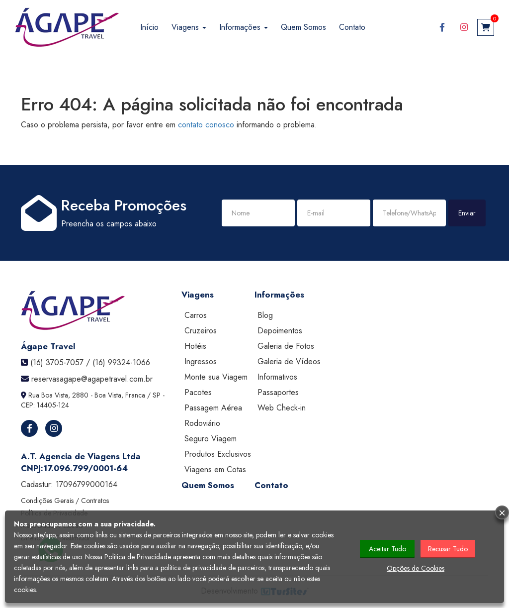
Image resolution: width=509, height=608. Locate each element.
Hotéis (195, 346)
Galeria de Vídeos (289, 361)
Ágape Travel (48, 346)
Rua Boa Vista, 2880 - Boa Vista (74, 395)
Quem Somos (303, 27)
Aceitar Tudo (387, 549)
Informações (243, 27)
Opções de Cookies (415, 568)
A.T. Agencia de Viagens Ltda (81, 456)
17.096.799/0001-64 (85, 468)
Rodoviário (202, 423)
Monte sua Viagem (216, 377)
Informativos (277, 377)
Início (149, 27)
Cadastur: (69, 484)
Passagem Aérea (213, 407)
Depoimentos (279, 330)
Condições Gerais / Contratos (65, 501)
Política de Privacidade (137, 557)
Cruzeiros (200, 330)
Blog (265, 315)
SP (157, 395)
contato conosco (206, 124)
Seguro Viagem (210, 438)
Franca (135, 395)
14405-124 (53, 405)
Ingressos (200, 361)
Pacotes (198, 392)
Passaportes (278, 392)
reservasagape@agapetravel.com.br (92, 379)
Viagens (188, 27)
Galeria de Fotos (285, 346)
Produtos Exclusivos (217, 454)
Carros (195, 315)
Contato (352, 27)
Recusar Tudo (448, 549)
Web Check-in (281, 407)
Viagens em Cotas (215, 469)
